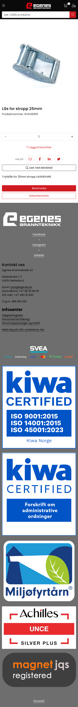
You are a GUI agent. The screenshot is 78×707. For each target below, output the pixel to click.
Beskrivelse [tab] (39, 188)
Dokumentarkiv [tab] (39, 196)
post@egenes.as (21, 287)
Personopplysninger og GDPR (21, 323)
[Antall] (39, 137)
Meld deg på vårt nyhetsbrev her (23, 330)
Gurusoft (39, 701)
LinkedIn (39, 255)
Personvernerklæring (16, 319)
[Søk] (36, 14)
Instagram (39, 245)
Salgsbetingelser (12, 315)
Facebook (39, 234)
